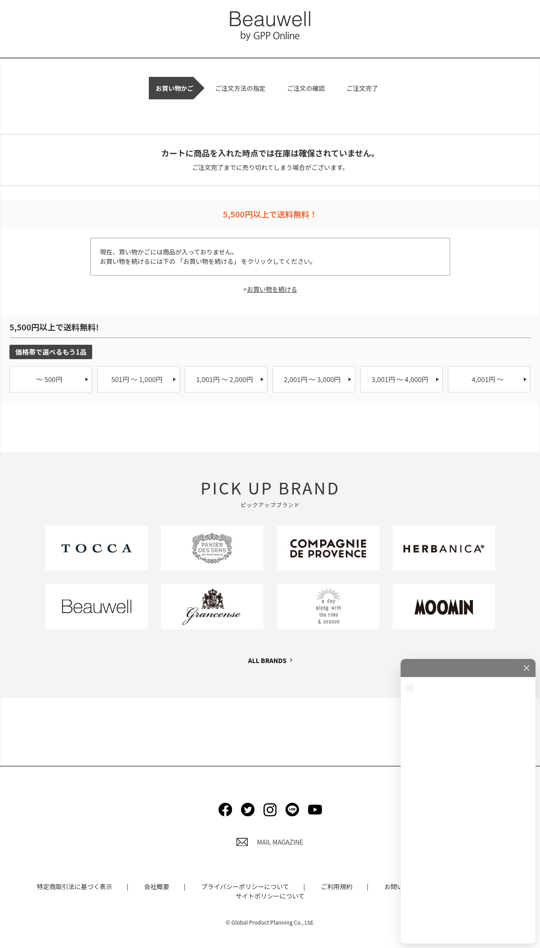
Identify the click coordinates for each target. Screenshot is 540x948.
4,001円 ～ (488, 379)
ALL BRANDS (267, 660)
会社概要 (157, 886)
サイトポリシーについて (270, 895)
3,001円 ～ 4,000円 (399, 379)
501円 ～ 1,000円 (136, 379)
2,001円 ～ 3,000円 (312, 379)
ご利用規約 (337, 886)
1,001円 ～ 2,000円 (224, 379)
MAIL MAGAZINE (270, 841)
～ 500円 (49, 379)
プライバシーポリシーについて (245, 886)
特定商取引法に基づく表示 (74, 886)
